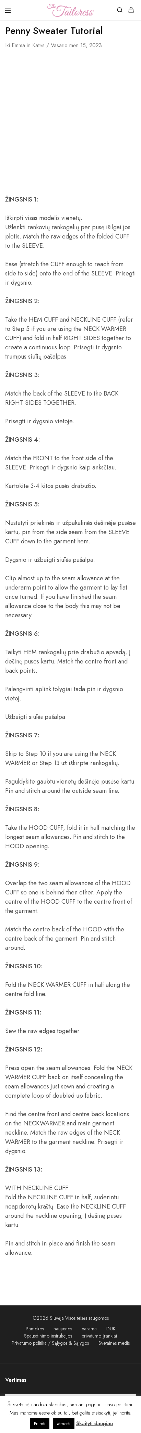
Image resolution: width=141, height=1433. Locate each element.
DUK (111, 1328)
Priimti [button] (39, 1423)
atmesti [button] (63, 1423)
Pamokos (35, 1328)
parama (89, 1328)
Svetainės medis (114, 1343)
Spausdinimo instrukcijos (48, 1335)
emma (18, 45)
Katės (38, 45)
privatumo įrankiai (99, 1335)
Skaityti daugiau (94, 1423)
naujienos (63, 1328)
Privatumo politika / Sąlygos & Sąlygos (50, 1343)
